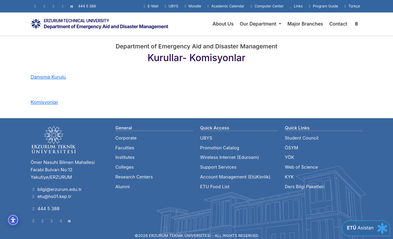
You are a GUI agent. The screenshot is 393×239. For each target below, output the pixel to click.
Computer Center (266, 6)
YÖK (289, 157)
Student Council (301, 138)
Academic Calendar (225, 6)
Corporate (126, 138)
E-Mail (150, 6)
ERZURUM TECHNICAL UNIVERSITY (76, 20)
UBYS (170, 6)
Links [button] (295, 6)
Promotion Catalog (219, 148)
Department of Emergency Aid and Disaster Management (106, 26)
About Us (223, 24)
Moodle (192, 6)
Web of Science (301, 167)
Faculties (124, 148)
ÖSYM (291, 148)
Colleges (124, 167)
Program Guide (322, 6)
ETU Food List (214, 186)
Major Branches (305, 24)
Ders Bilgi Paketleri (304, 186)
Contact (338, 24)
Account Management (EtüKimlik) (235, 177)
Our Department (259, 24)
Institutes (125, 157)
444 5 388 (87, 6)
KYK (289, 177)
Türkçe (351, 6)
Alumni (122, 186)
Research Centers (134, 177)
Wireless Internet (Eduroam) (229, 157)
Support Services (218, 167)
